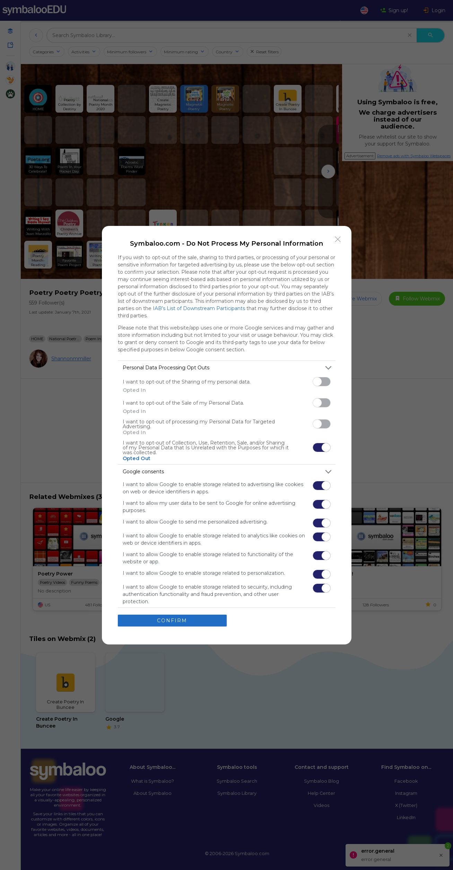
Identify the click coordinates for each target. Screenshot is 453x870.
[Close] (338, 239)
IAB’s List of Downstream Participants (199, 308)
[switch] (322, 381)
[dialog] (226, 435)
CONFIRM (172, 620)
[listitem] (227, 368)
